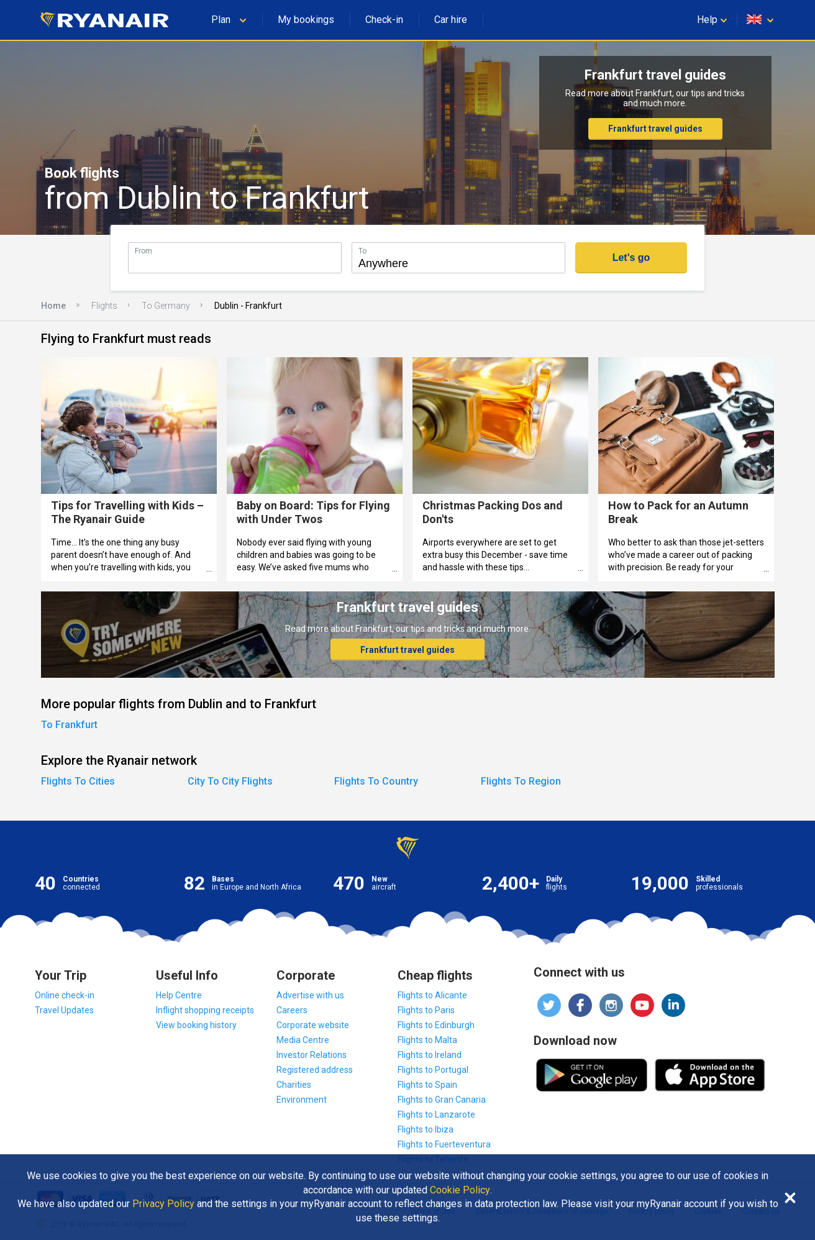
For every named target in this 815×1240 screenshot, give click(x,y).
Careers (291, 1010)
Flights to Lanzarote (436, 1114)
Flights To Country (376, 781)
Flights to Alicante (432, 995)
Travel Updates (64, 1010)
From (143, 251)
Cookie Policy (460, 1190)
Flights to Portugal (433, 1070)
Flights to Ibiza (425, 1129)
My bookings (306, 19)
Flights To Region (521, 781)
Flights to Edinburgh (436, 1025)
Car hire (450, 19)
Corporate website (312, 1025)
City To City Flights (230, 781)
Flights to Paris (426, 1010)
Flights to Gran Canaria (442, 1100)
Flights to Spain (427, 1085)
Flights (104, 306)
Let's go (631, 257)
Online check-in (64, 995)
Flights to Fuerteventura (444, 1144)
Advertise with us (310, 995)
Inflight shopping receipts (205, 1010)
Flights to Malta (427, 1040)
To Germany (166, 306)
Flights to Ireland (430, 1055)
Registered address (314, 1070)
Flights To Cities (78, 781)
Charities (293, 1085)
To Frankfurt (69, 725)
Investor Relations (311, 1055)
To (362, 251)
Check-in (384, 19)
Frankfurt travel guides (655, 129)
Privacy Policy (163, 1204)
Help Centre (179, 995)
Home (53, 306)
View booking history (196, 1025)
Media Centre (302, 1040)
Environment (301, 1100)
